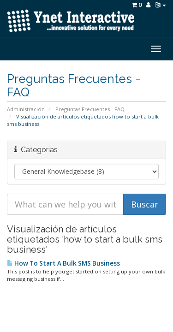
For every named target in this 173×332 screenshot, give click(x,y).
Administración (26, 109)
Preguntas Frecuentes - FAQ (90, 109)
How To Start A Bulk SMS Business (63, 263)
